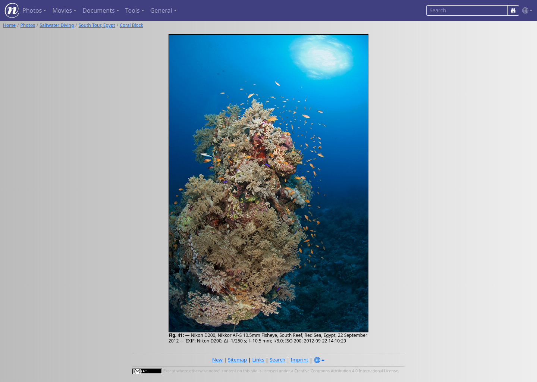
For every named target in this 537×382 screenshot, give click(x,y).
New (217, 359)
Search (277, 359)
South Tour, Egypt (97, 25)
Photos (28, 25)
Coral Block (131, 25)
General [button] (161, 10)
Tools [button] (132, 10)
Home (9, 25)
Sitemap (237, 359)
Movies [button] (62, 10)
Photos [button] (32, 10)
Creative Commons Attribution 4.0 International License (346, 370)
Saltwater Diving (57, 25)
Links (258, 359)
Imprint (299, 359)
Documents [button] (98, 10)
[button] (526, 11)
